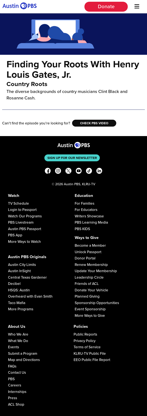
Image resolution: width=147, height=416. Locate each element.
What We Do (18, 341)
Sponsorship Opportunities (97, 303)
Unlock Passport (88, 252)
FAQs (12, 366)
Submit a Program (22, 353)
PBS (11, 379)
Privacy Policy (84, 341)
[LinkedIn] (99, 171)
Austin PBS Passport (24, 229)
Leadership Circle (89, 277)
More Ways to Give (90, 315)
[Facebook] (48, 171)
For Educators (86, 209)
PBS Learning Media (91, 222)
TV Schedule (18, 203)
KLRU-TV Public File (90, 353)
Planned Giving (87, 296)
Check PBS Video (94, 123)
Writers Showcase (89, 216)
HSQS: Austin (19, 290)
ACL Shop (16, 404)
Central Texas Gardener (27, 277)
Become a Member (90, 245)
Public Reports (85, 334)
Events (13, 347)
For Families (84, 203)
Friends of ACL (87, 283)
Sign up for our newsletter (72, 158)
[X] (68, 171)
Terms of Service (87, 347)
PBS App (15, 235)
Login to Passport (22, 209)
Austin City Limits (22, 264)
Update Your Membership (96, 271)
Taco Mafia (16, 303)
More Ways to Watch (24, 241)
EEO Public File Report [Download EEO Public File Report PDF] (92, 360)
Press (12, 398)
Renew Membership (91, 264)
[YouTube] (79, 171)
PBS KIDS (82, 229)
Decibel (14, 283)
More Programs (20, 309)
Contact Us (17, 372)
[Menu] (137, 6)
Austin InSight (19, 271)
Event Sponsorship (90, 309)
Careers (14, 385)
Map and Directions (24, 360)
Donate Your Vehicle (91, 290)
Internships (17, 391)
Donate (106, 6)
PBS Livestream (21, 222)
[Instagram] (58, 171)
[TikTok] (89, 171)
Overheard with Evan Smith (30, 296)
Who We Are (18, 334)
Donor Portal (85, 258)
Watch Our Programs (25, 216)
